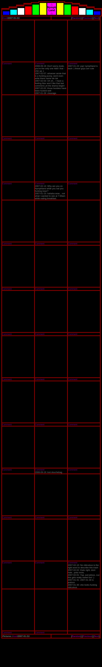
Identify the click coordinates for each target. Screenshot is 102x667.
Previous (87, 18)
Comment (7, 63)
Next (96, 18)
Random (76, 18)
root (5, 18)
